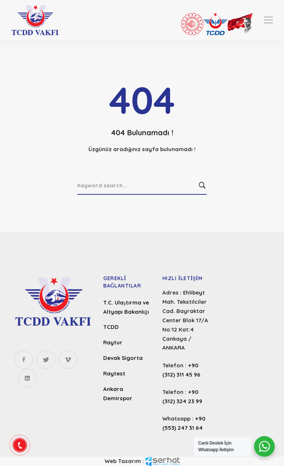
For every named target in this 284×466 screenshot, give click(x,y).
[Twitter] (46, 359)
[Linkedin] (27, 378)
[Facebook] (23, 359)
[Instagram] (68, 359)
